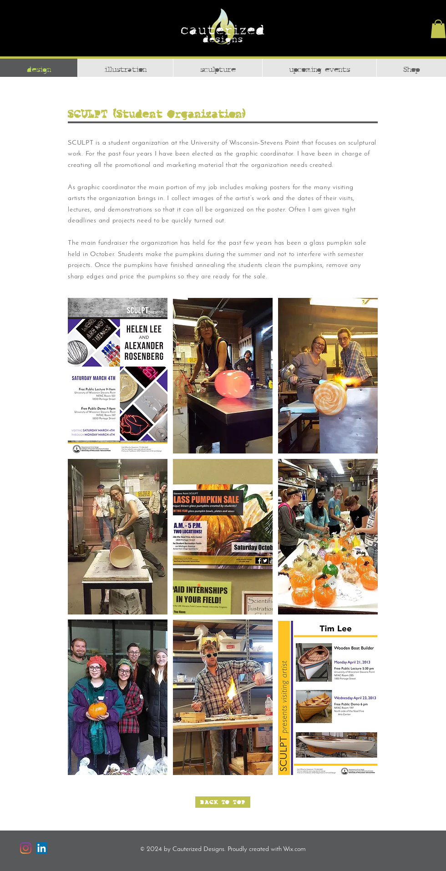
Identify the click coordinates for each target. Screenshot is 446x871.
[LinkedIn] (41, 848)
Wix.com (294, 849)
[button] (438, 29)
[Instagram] (25, 848)
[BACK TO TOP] (222, 802)
